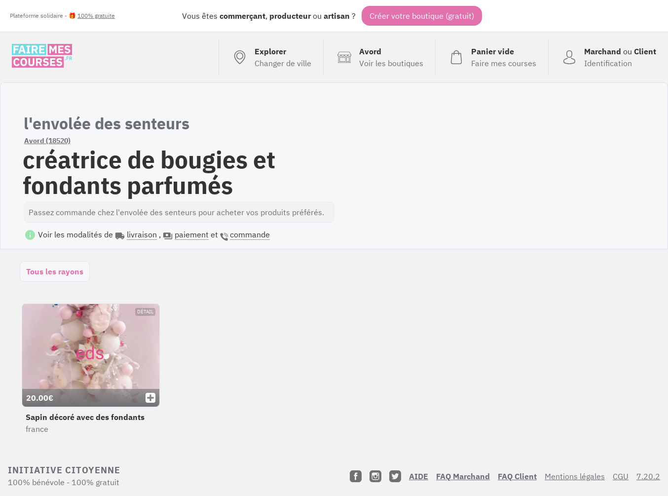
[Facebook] (356, 476)
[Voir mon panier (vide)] (491, 57)
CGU (621, 476)
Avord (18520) (47, 140)
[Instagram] (375, 476)
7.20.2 (648, 476)
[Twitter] (395, 476)
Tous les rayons (54, 271)
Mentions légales (575, 476)
